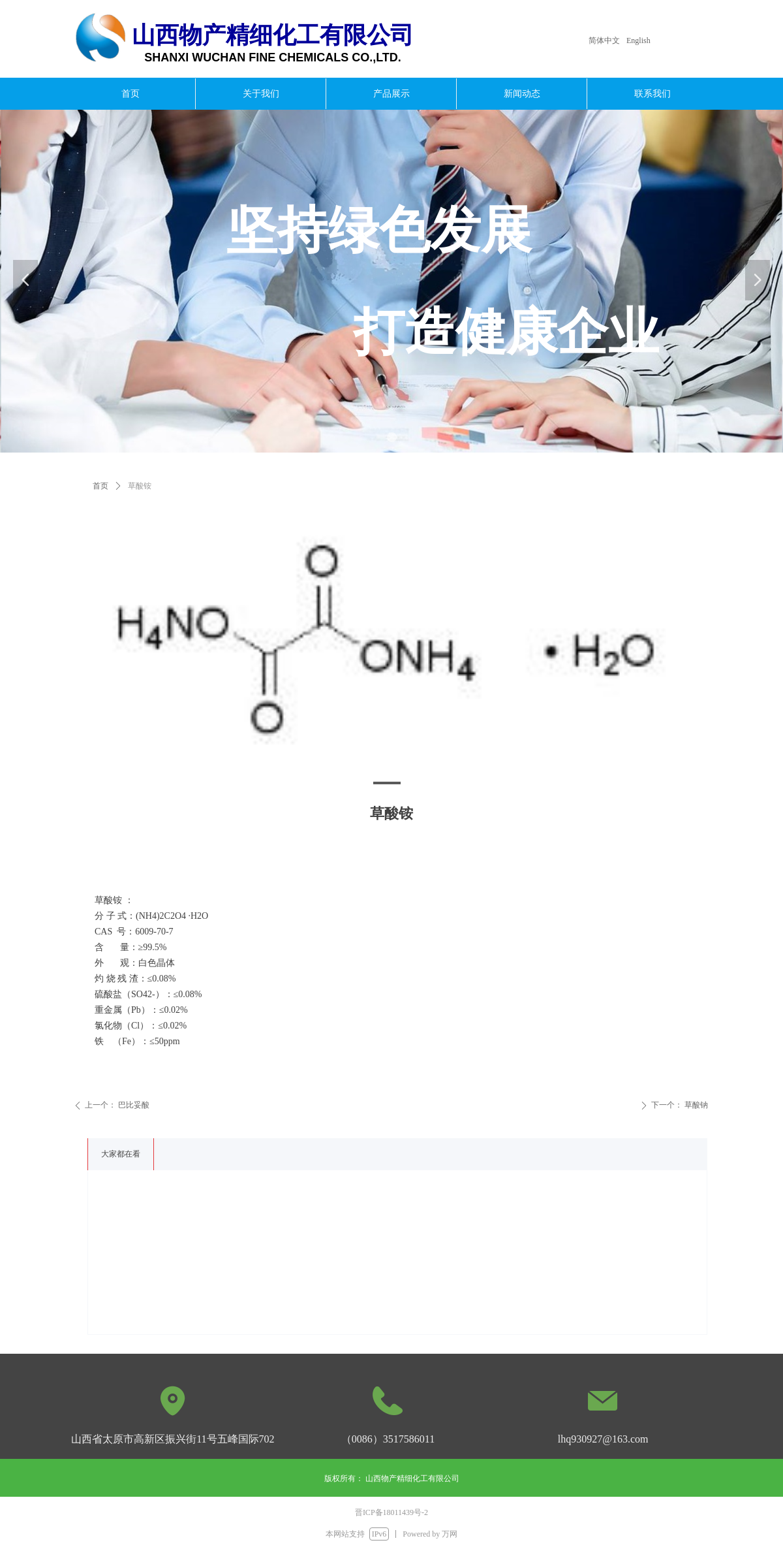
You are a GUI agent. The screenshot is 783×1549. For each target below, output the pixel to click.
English (638, 40)
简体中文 (604, 40)
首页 (100, 485)
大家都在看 (120, 1153)
